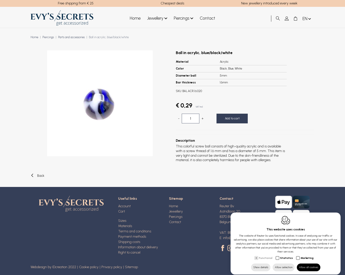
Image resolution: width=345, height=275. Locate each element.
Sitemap (176, 198)
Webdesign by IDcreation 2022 (53, 267)
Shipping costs (129, 242)
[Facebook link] (223, 248)
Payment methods (132, 236)
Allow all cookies (308, 263)
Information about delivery (138, 247)
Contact (207, 18)
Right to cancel (129, 252)
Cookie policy (89, 267)
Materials (125, 226)
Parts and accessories (71, 37)
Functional (265, 254)
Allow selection (283, 263)
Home (135, 18)
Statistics (286, 254)
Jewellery (157, 18)
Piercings (183, 18)
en (307, 19)
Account (124, 206)
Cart (121, 211)
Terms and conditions (134, 231)
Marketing (307, 254)
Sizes (122, 220)
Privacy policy (111, 267)
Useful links (127, 198)
